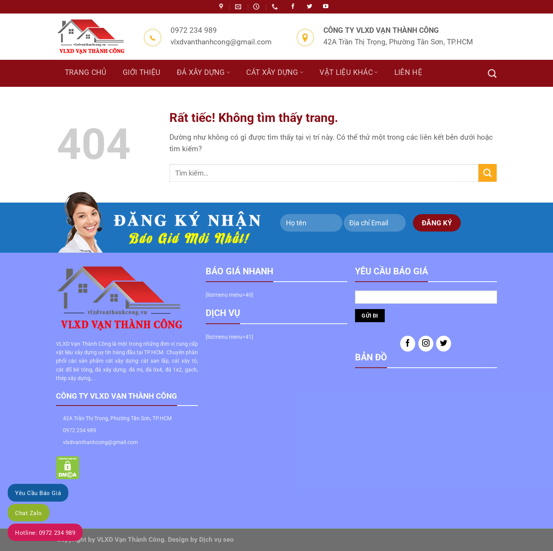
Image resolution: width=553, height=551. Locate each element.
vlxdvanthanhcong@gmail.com (100, 442)
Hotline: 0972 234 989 (45, 532)
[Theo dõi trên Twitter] (443, 344)
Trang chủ (86, 72)
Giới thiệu (142, 72)
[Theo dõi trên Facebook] (407, 344)
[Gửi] (487, 172)
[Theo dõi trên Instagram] (425, 344)
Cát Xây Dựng (274, 72)
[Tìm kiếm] (492, 73)
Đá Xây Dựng (203, 72)
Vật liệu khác (349, 72)
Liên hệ (408, 72)
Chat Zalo (28, 513)
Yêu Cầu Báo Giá (38, 493)
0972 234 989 (79, 430)
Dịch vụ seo (216, 539)
